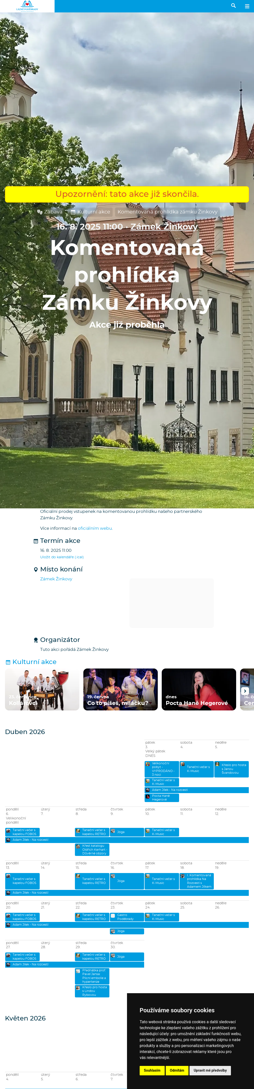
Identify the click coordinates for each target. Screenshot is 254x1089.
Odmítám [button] (177, 1070)
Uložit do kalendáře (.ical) (62, 557)
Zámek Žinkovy (164, 227)
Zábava (50, 212)
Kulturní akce (90, 212)
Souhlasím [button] (152, 1070)
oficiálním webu (95, 528)
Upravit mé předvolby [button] (210, 1070)
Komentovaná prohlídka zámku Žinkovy (168, 212)
